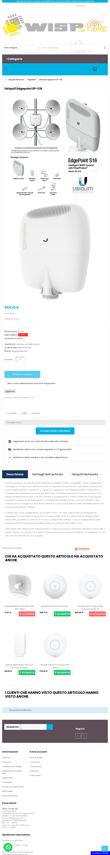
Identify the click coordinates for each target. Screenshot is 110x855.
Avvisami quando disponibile (55, 431)
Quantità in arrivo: (13, 338)
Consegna (7, 782)
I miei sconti (35, 775)
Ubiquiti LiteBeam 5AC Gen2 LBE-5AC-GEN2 (20, 607)
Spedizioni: (10, 344)
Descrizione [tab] (15, 474)
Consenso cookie (100, 853)
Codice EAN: (10, 347)
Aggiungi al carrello (22, 374)
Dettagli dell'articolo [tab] (47, 474)
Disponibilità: (11, 335)
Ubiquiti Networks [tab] (85, 474)
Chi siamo (6, 762)
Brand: (7, 351)
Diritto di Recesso (10, 795)
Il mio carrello (36, 757)
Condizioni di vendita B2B (12, 772)
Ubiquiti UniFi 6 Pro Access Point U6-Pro (55, 666)
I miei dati (34, 771)
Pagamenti (7, 777)
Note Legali (7, 791)
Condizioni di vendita (12, 766)
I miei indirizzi (36, 766)
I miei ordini (35, 762)
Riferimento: (10, 331)
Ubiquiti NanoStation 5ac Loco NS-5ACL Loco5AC (20, 666)
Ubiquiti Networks (19, 351)
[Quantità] (20, 359)
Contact (6, 757)
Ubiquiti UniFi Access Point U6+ (55, 606)
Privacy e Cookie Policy (13, 786)
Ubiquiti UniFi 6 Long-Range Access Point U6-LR (90, 607)
